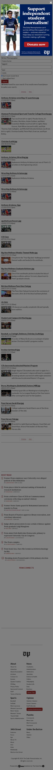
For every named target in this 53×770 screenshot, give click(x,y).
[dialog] (26, 385)
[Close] (51, 2)
